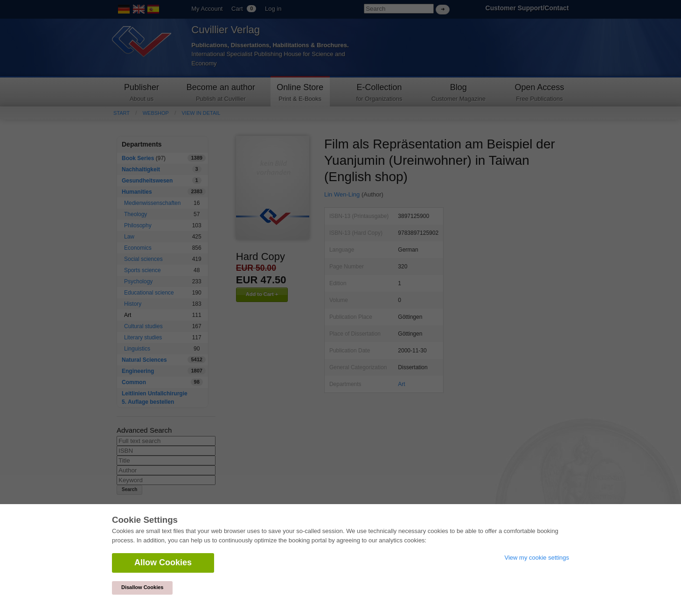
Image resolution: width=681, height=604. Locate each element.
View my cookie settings (537, 557)
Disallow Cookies (142, 587)
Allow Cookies (163, 562)
